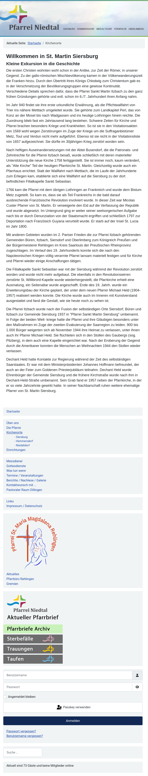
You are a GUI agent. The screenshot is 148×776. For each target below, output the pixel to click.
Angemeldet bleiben (21, 697)
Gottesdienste (16, 466)
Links (10, 501)
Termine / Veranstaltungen (24, 475)
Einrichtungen (16, 450)
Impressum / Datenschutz (24, 506)
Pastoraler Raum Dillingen (24, 490)
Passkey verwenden (73, 707)
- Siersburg (21, 437)
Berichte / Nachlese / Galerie (26, 480)
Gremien (12, 584)
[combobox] (22, 752)
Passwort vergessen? (21, 731)
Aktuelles (12, 574)
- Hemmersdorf (24, 441)
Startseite (13, 411)
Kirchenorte (14, 432)
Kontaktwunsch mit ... (21, 485)
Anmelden (73, 721)
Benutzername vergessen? (24, 736)
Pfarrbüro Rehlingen (20, 579)
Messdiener (14, 461)
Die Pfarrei (13, 428)
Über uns (12, 423)
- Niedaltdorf (22, 445)
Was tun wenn (16, 471)
